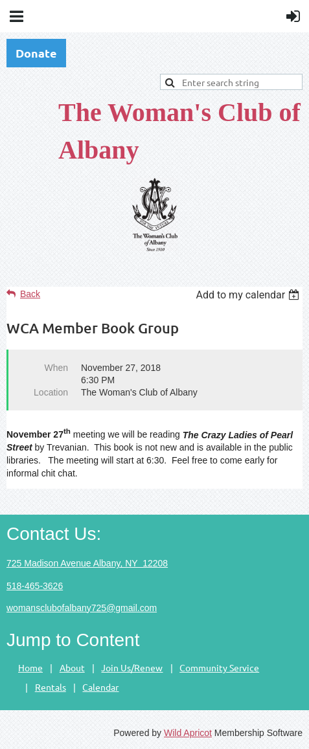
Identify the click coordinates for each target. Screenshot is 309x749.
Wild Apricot (188, 733)
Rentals (50, 687)
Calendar (100, 687)
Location (51, 392)
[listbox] (249, 295)
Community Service (219, 667)
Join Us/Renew (132, 667)
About (72, 667)
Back (30, 294)
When (56, 368)
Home (30, 667)
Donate (36, 52)
